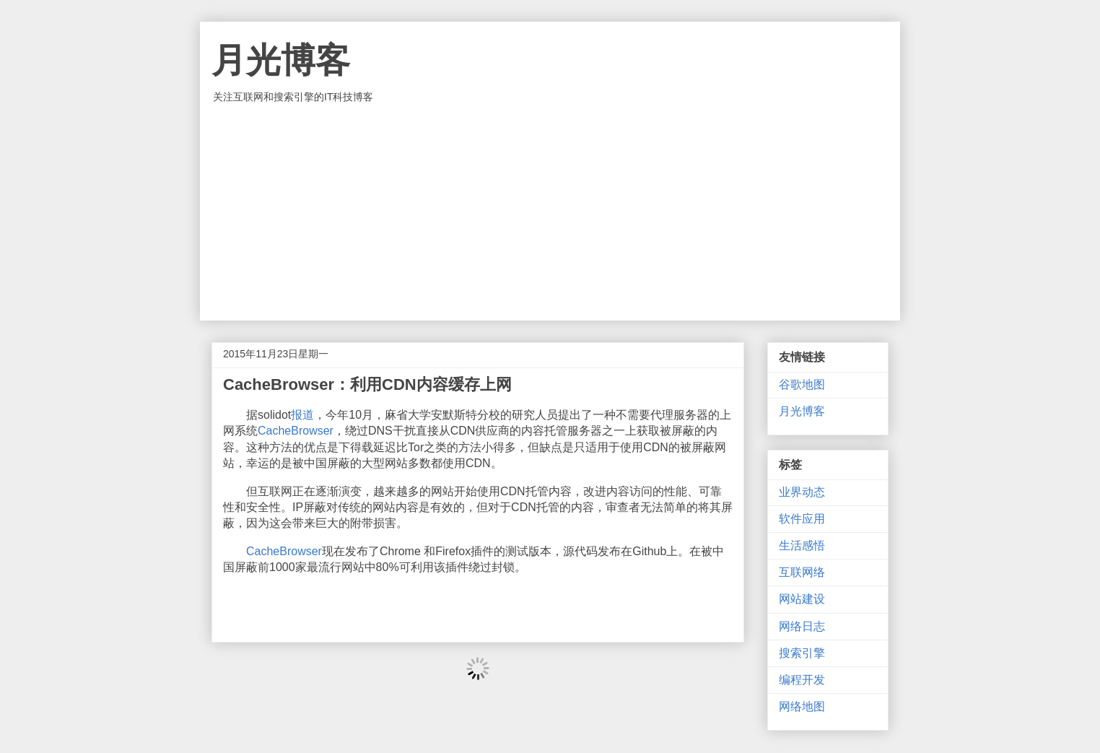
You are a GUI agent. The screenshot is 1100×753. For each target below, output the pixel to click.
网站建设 (802, 599)
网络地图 (802, 706)
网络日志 (802, 626)
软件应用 (802, 519)
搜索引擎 (802, 653)
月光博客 (280, 60)
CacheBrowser (295, 431)
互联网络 (802, 572)
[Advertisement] (550, 212)
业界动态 (802, 492)
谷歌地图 (802, 384)
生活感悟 (802, 545)
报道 (302, 415)
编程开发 (802, 680)
